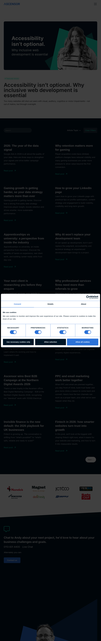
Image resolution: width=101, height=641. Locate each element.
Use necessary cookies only (18, 342)
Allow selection (50, 342)
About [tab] (83, 304)
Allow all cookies (83, 342)
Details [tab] (50, 304)
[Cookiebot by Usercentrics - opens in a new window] (88, 297)
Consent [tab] (17, 304)
